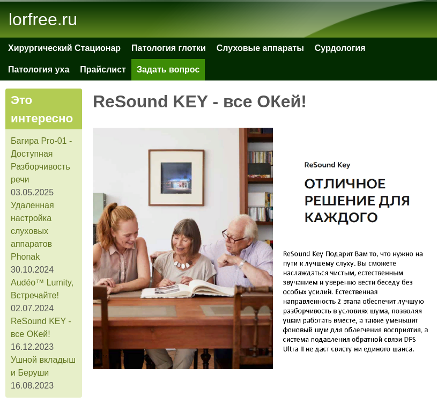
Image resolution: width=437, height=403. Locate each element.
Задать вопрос (168, 69)
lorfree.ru (43, 19)
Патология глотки (168, 48)
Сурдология (340, 48)
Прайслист (103, 69)
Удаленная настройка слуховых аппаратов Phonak (32, 231)
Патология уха (38, 69)
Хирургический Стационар (64, 48)
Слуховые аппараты (260, 48)
